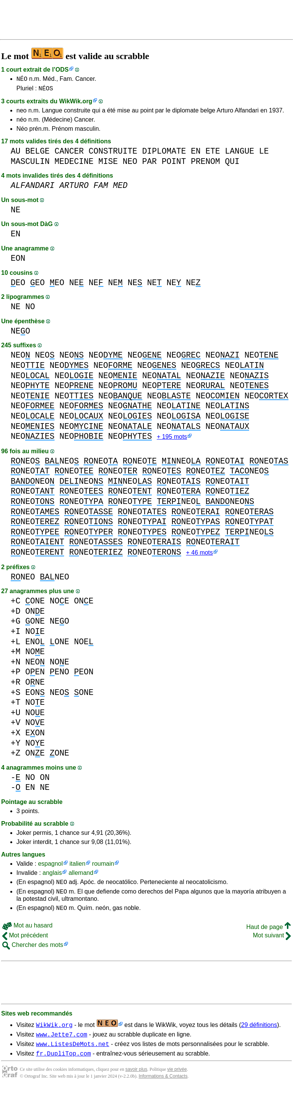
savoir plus (136, 1080)
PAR (149, 163)
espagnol (50, 867)
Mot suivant (272, 942)
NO (30, 308)
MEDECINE (74, 163)
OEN (35, 675)
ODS (62, 69)
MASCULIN (30, 163)
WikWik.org (75, 103)
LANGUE (239, 153)
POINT (174, 163)
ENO (35, 645)
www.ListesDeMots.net (72, 1053)
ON (45, 781)
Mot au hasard (27, 932)
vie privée (177, 1080)
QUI (232, 163)
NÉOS (46, 90)
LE (264, 153)
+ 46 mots (199, 556)
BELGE (37, 153)
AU (16, 153)
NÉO (21, 79)
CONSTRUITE (113, 153)
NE (16, 212)
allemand (81, 876)
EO (18, 284)
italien (77, 867)
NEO (130, 163)
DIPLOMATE (164, 153)
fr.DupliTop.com (63, 1064)
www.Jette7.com (61, 1042)
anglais (52, 876)
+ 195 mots (172, 439)
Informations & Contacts (162, 1086)
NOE (59, 604)
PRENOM (205, 163)
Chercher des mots (32, 952)
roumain (103, 867)
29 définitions (259, 1032)
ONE (35, 604)
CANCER (69, 153)
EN (196, 153)
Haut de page (268, 934)
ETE (212, 153)
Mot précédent (25, 942)
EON (18, 260)
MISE (108, 163)
